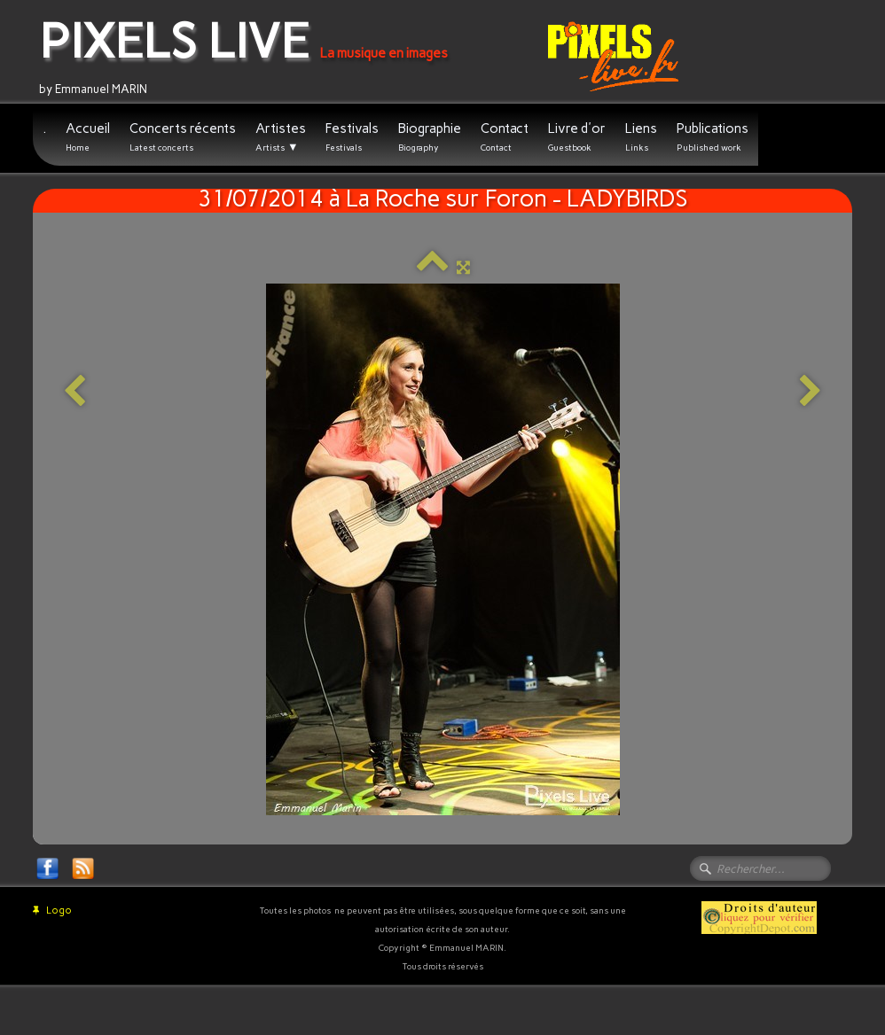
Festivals (352, 137)
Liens (641, 137)
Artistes (280, 137)
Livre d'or (577, 137)
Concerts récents (182, 137)
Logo (52, 910)
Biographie (429, 137)
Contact (505, 137)
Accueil (88, 137)
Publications (712, 137)
